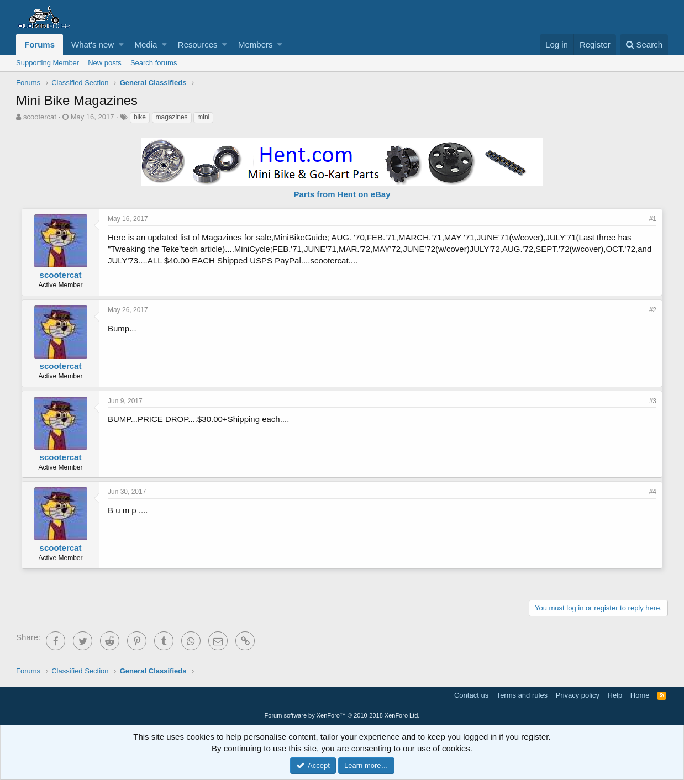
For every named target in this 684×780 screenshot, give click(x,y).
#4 (652, 492)
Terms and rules (522, 695)
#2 (652, 310)
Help (615, 695)
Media (146, 44)
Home (640, 695)
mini (203, 117)
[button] (121, 44)
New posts (105, 63)
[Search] (644, 44)
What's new (92, 44)
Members (255, 44)
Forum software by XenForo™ (342, 715)
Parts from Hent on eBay (341, 194)
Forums (39, 44)
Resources (198, 44)
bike (140, 117)
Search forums (153, 63)
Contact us (471, 695)
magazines (172, 117)
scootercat (39, 117)
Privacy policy (577, 695)
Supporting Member (47, 63)
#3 (652, 401)
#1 (652, 219)
